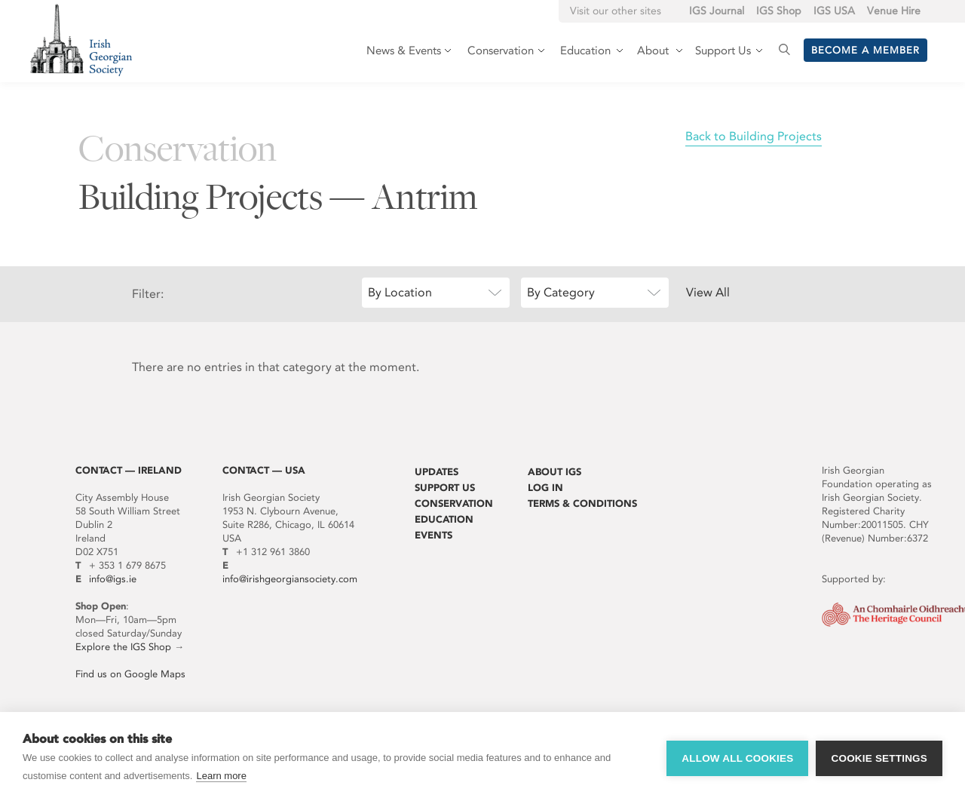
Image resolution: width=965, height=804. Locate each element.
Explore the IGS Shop (123, 646)
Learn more (221, 775)
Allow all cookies (737, 758)
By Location (400, 292)
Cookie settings (879, 758)
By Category (561, 292)
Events (433, 535)
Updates (436, 471)
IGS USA (834, 11)
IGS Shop (778, 11)
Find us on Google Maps (130, 674)
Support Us (445, 487)
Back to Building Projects (753, 136)
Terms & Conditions (582, 503)
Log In (545, 487)
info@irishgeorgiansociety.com (289, 579)
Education (444, 519)
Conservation (454, 503)
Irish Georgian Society (81, 39)
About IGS (554, 471)
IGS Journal (716, 11)
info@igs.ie (112, 579)
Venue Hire (894, 11)
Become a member (865, 50)
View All (708, 292)
